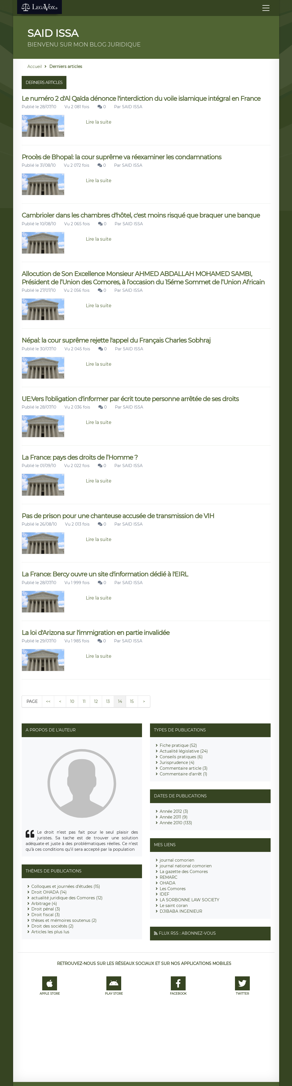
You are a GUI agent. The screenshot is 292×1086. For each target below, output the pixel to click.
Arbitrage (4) (44, 903)
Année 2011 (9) (174, 817)
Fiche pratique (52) (178, 745)
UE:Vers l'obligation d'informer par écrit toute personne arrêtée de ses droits (130, 399)
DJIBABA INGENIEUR (181, 911)
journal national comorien (186, 865)
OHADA (167, 883)
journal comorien (177, 860)
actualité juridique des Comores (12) (67, 897)
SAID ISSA (132, 106)
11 (84, 701)
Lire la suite (98, 122)
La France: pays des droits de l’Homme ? (79, 457)
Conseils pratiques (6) (181, 756)
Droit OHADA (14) (49, 892)
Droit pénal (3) (45, 909)
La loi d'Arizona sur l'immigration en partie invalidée (95, 633)
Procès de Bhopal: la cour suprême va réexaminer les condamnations (121, 157)
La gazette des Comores (184, 871)
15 (132, 701)
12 (96, 701)
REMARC (168, 877)
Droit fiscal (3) (45, 914)
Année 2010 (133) (176, 822)
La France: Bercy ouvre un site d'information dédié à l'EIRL (105, 574)
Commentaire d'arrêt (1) (183, 774)
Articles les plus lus (50, 931)
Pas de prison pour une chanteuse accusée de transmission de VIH (118, 516)
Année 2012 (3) (174, 811)
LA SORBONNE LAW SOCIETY (189, 899)
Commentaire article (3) (184, 768)
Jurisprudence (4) (177, 762)
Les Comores (173, 888)
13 (108, 701)
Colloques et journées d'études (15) (65, 886)
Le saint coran (174, 905)
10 (72, 701)
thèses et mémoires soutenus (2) (64, 920)
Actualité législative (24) (184, 751)
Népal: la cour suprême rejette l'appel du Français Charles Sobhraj (116, 340)
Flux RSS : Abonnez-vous (187, 933)
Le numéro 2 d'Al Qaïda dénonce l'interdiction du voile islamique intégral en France (141, 98)
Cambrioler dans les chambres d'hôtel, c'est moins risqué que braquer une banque (141, 215)
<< (48, 701)
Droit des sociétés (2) (52, 926)
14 (120, 701)
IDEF (164, 894)
